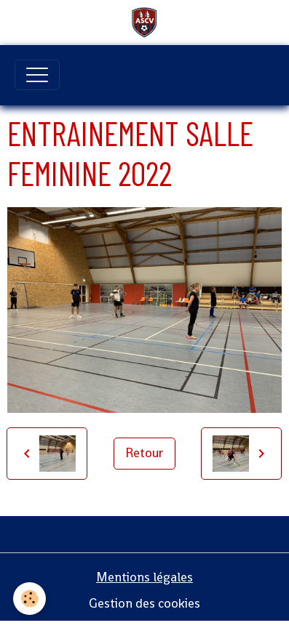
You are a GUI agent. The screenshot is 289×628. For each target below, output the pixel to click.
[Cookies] (29, 598)
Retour (144, 453)
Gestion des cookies (144, 603)
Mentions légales (144, 577)
